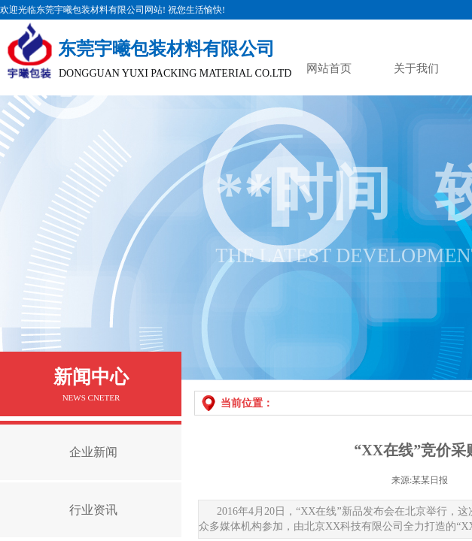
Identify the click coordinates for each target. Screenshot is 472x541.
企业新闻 (93, 452)
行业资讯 (93, 509)
